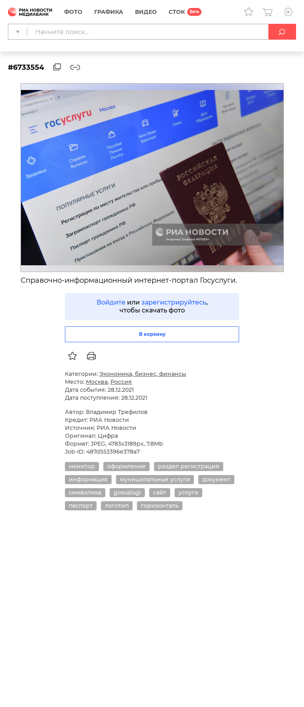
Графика (108, 11)
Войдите (111, 302)
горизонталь (160, 505)
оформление (126, 466)
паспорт (81, 505)
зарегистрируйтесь (173, 302)
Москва (97, 381)
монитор (82, 466)
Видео (146, 11)
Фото (73, 11)
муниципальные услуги (155, 479)
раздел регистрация (188, 466)
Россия (121, 381)
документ (216, 479)
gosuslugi (127, 492)
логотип (117, 505)
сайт (159, 492)
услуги (188, 492)
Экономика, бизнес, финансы (142, 373)
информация (88, 479)
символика (85, 492)
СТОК (177, 11)
